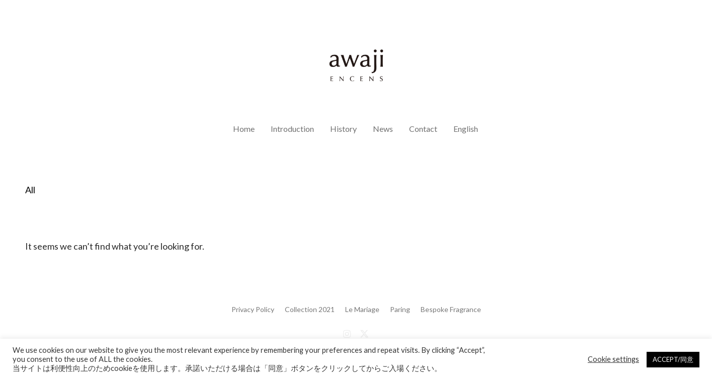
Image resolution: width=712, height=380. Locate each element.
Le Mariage (362, 309)
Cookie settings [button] (613, 359)
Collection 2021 (310, 309)
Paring (400, 309)
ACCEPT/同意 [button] (673, 359)
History (343, 128)
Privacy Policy (252, 309)
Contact (423, 128)
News (383, 128)
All (30, 189)
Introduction (292, 128)
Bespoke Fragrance (451, 309)
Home (244, 128)
